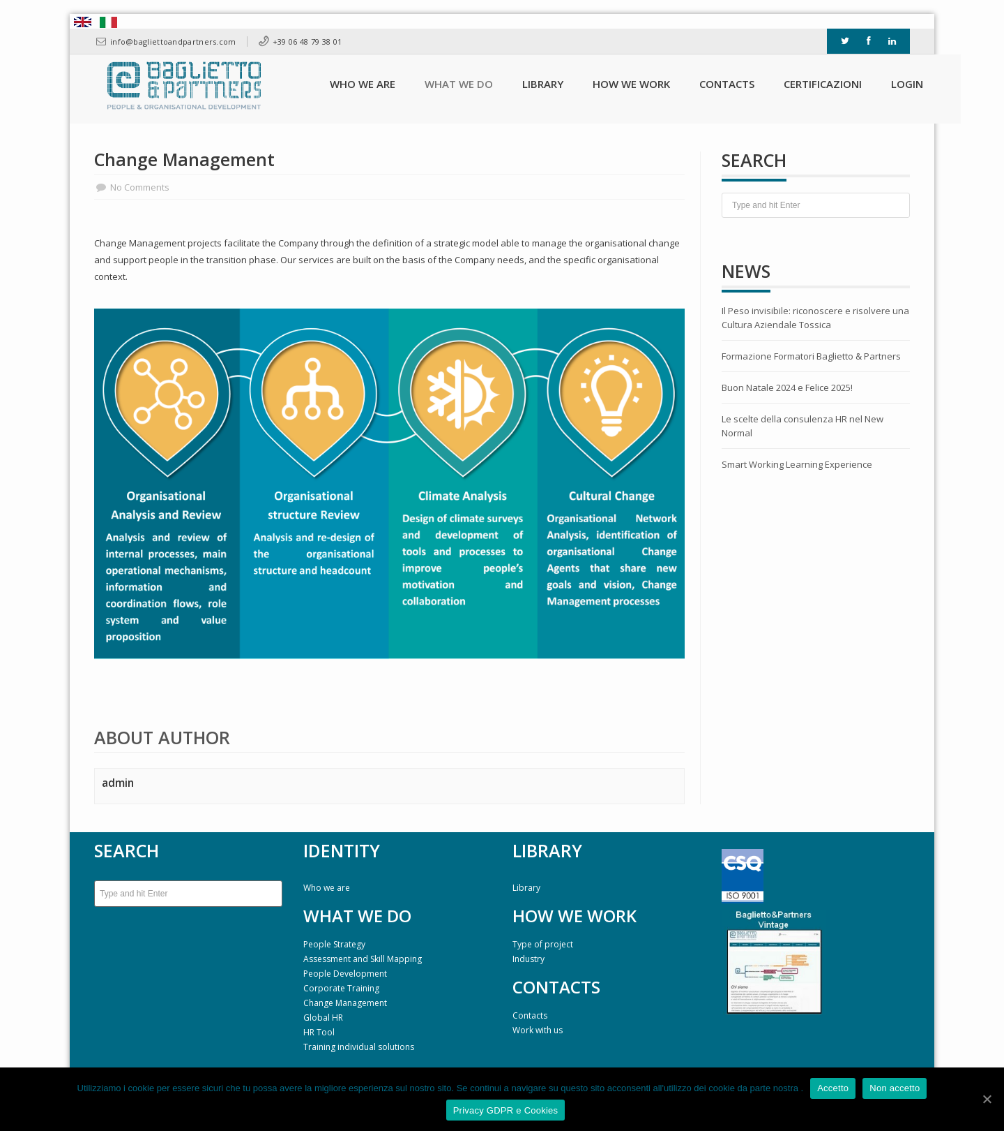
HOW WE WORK (574, 915)
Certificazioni (809, 84)
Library (529, 84)
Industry (528, 959)
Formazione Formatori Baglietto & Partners (811, 356)
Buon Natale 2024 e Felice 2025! (787, 387)
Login (894, 84)
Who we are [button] (349, 84)
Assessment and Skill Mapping (362, 959)
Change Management (345, 1003)
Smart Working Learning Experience (797, 464)
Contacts (529, 1015)
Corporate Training (341, 988)
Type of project (542, 944)
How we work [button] (618, 84)
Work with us (537, 1030)
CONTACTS (556, 986)
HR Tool (319, 1032)
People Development (345, 974)
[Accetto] (987, 1099)
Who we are (326, 888)
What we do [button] (445, 84)
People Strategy (334, 944)
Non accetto (894, 1088)
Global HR (323, 1017)
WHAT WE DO (357, 915)
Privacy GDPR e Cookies (505, 1110)
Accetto (833, 1088)
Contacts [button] (713, 84)
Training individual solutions (358, 1047)
